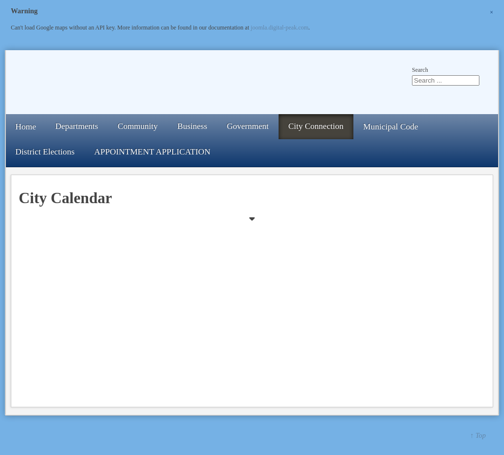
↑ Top (478, 435)
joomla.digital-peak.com (279, 27)
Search (420, 69)
